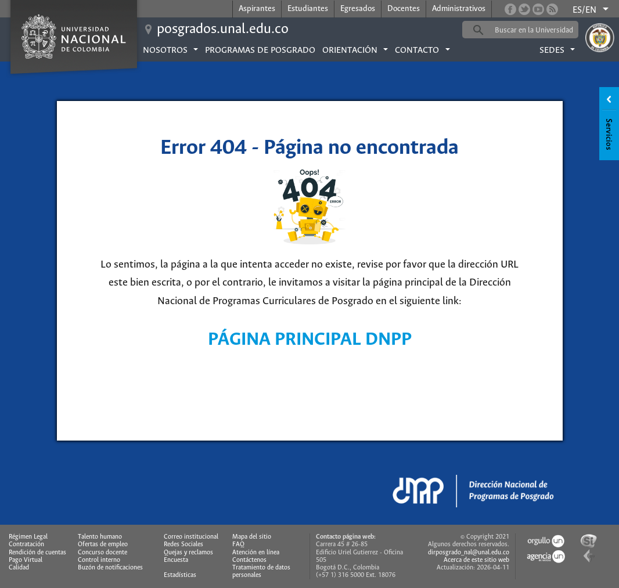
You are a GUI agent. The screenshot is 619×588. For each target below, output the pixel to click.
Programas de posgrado (260, 50)
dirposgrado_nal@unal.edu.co (468, 552)
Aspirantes (257, 9)
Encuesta (176, 560)
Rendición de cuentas (37, 552)
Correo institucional (191, 536)
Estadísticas (180, 575)
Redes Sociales (183, 544)
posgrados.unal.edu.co (223, 29)
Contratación (26, 544)
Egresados (357, 9)
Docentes (403, 9)
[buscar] (538, 30)
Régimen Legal (28, 536)
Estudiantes (307, 9)
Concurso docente (102, 552)
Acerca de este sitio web (476, 560)
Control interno (99, 560)
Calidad (19, 567)
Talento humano (100, 536)
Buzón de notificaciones (110, 567)
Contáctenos (249, 560)
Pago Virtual (25, 560)
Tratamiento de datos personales (261, 571)
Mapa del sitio (251, 536)
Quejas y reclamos (188, 552)
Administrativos (458, 9)
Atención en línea (255, 552)
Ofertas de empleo (103, 544)
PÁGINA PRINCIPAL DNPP (310, 340)
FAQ (238, 544)
